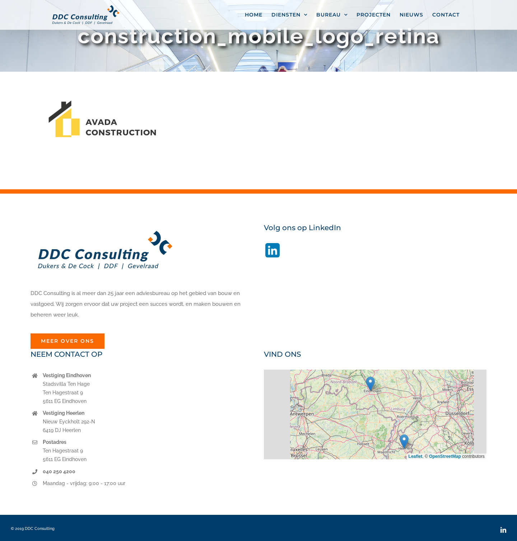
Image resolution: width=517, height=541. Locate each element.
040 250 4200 (59, 471)
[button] (370, 383)
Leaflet (416, 456)
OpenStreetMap (445, 456)
